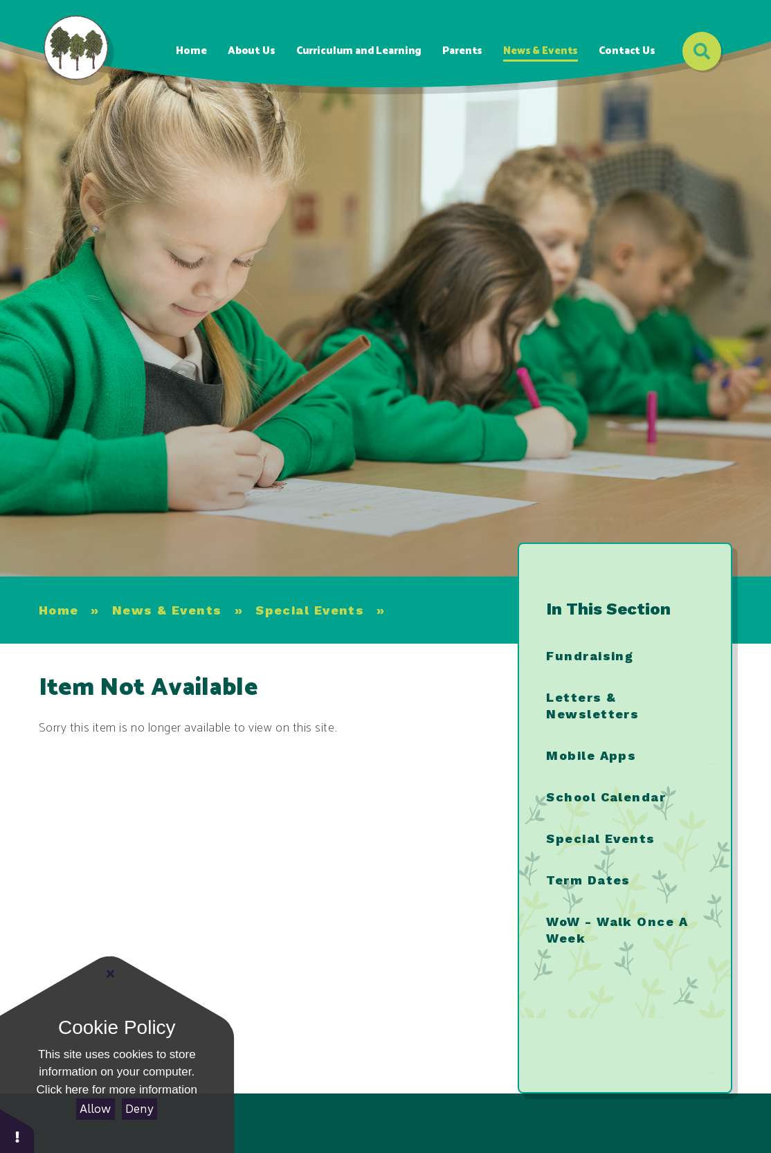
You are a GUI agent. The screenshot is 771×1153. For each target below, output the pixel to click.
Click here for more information (117, 1089)
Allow (95, 1109)
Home (59, 610)
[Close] (110, 973)
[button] (17, 1130)
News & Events (167, 610)
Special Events (309, 610)
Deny (139, 1109)
